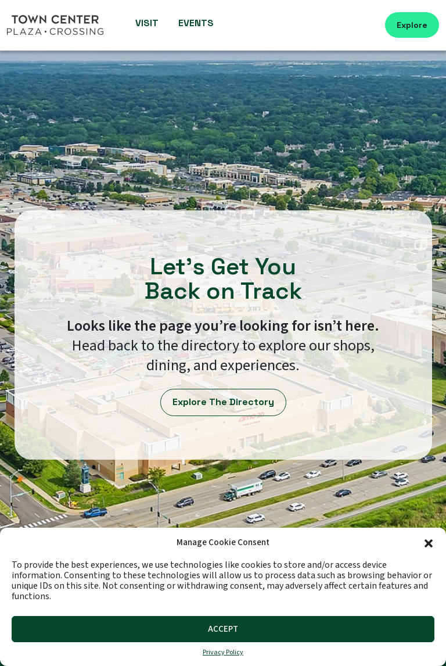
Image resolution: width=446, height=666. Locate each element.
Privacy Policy (223, 652)
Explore (412, 25)
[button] (428, 542)
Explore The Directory (223, 402)
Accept (223, 629)
